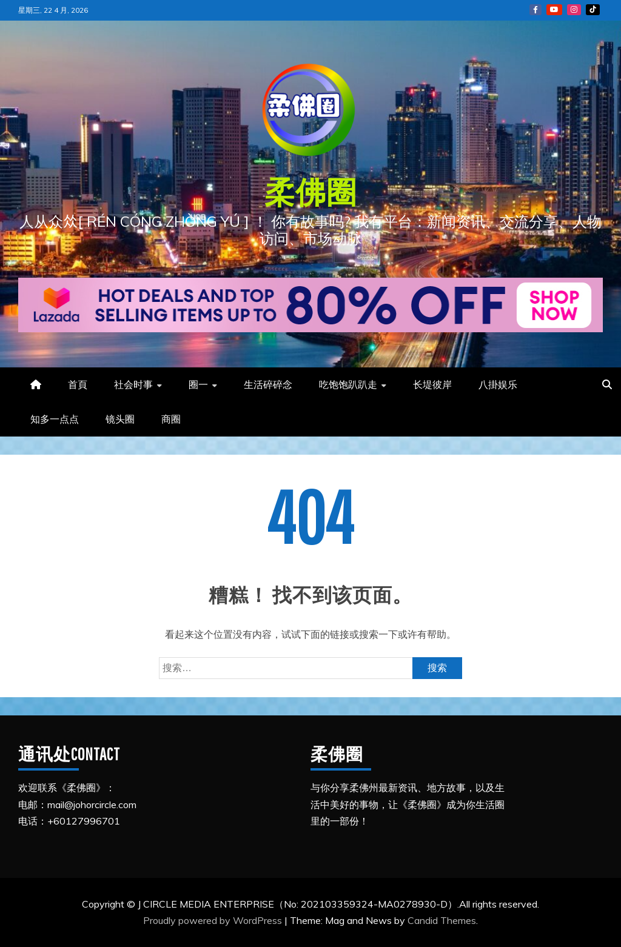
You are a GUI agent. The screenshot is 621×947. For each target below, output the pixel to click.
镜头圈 (120, 419)
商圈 (171, 419)
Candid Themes (442, 920)
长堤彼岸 (432, 384)
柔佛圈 (310, 191)
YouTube (554, 9)
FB (535, 9)
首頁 (77, 384)
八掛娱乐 (497, 384)
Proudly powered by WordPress (213, 920)
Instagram (574, 9)
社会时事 (133, 384)
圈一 (198, 384)
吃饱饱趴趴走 (348, 384)
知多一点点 (54, 419)
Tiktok (593, 9)
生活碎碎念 (268, 384)
